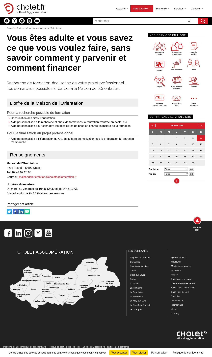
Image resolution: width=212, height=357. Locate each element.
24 (193, 156)
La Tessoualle (136, 296)
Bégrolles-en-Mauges (140, 257)
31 (193, 162)
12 (153, 150)
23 (185, 156)
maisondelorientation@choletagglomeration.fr (48, 176)
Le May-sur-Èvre (138, 300)
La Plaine (134, 283)
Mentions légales (11, 347)
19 (153, 156)
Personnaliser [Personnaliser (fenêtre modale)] (159, 352)
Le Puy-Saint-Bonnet (140, 305)
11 (201, 144)
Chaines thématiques (26, 28)
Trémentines (177, 305)
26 (153, 162)
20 (161, 156)
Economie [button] (162, 8)
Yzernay (175, 313)
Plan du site (86, 347)
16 (185, 150)
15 (177, 150)
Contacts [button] (197, 8)
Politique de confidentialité (33, 347)
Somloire (175, 296)
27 (161, 162)
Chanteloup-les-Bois (139, 266)
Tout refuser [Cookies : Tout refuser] (139, 352)
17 (193, 150)
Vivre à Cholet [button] (142, 8)
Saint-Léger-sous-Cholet (182, 287)
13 (161, 150)
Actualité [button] (122, 8)
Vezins (174, 309)
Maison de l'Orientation (51, 28)
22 (177, 156)
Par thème (154, 169)
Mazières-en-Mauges (181, 266)
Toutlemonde (177, 300)
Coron (133, 279)
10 (193, 144)
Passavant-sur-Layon (181, 279)
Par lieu (152, 174)
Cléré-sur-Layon (137, 275)
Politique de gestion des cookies (63, 347)
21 (169, 156)
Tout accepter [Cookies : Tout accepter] (119, 352)
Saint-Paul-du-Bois (180, 292)
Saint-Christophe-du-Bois (183, 283)
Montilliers (176, 270)
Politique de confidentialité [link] (188, 352)
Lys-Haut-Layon (178, 257)
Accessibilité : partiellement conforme (111, 347)
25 (201, 156)
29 (177, 162)
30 (185, 162)
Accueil (10, 28)
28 (169, 162)
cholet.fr (31, 6)
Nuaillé (174, 274)
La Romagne (136, 288)
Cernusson (135, 262)
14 (169, 150)
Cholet (133, 270)
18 (201, 150)
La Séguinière (136, 292)
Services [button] (180, 8)
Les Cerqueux (136, 309)
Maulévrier (176, 262)
